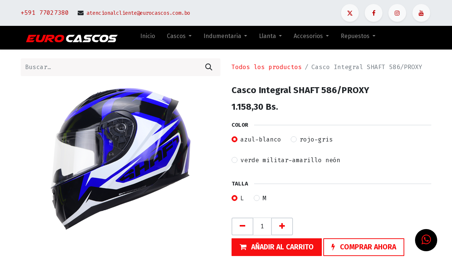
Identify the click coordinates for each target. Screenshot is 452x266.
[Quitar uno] (242, 226)
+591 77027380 (45, 13)
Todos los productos (267, 67)
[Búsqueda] (208, 67)
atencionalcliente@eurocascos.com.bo (138, 13)
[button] (277, 247)
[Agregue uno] (282, 226)
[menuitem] (147, 38)
